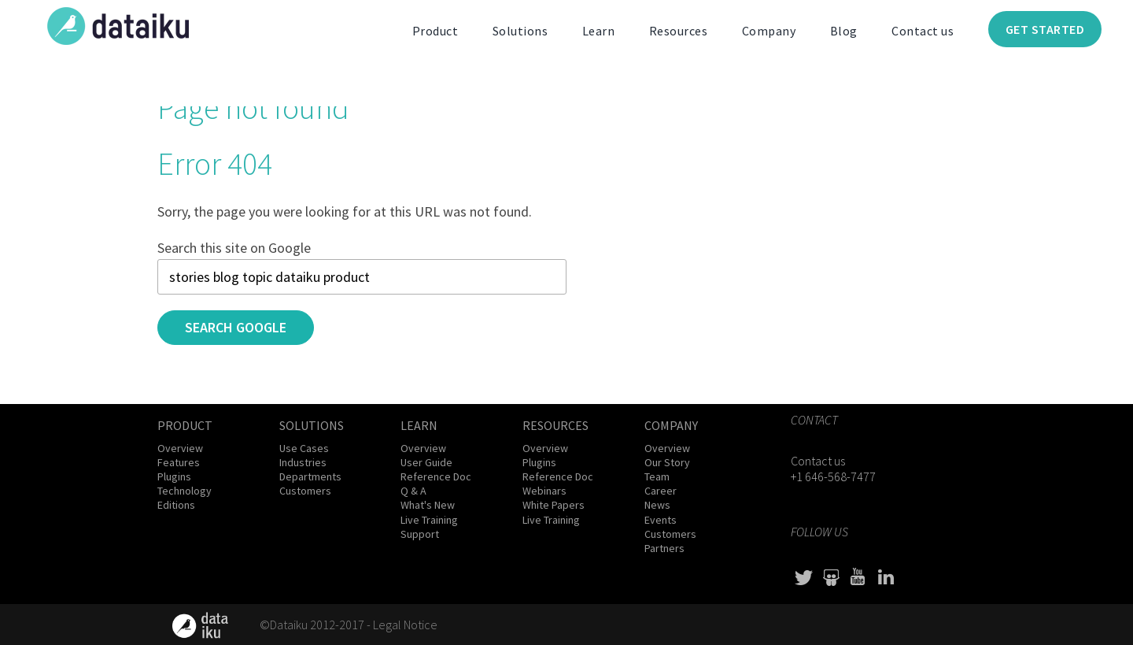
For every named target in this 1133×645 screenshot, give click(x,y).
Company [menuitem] (769, 31)
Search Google (235, 327)
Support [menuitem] (419, 534)
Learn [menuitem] (598, 31)
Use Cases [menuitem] (304, 448)
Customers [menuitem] (305, 491)
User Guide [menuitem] (426, 462)
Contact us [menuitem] (922, 31)
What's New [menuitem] (427, 505)
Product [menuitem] (435, 31)
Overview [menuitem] (180, 448)
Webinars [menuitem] (544, 491)
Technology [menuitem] (184, 491)
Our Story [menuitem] (667, 462)
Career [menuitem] (660, 491)
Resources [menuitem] (678, 31)
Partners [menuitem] (664, 548)
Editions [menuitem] (176, 505)
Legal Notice (405, 624)
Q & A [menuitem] (413, 491)
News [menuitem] (657, 505)
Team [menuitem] (657, 476)
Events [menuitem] (660, 520)
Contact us (818, 461)
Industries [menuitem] (303, 462)
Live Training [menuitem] (429, 520)
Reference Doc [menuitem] (435, 476)
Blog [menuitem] (844, 31)
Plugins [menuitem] (174, 476)
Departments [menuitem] (310, 476)
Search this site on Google (234, 248)
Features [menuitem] (178, 462)
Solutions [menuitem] (520, 31)
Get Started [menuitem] (1045, 29)
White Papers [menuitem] (553, 505)
